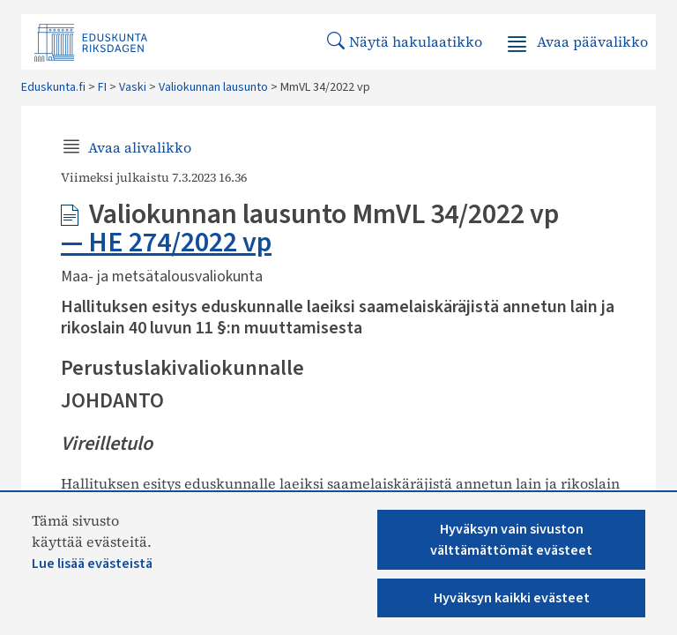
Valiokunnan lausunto (213, 87)
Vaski (132, 87)
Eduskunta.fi (53, 87)
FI (102, 87)
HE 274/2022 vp (180, 242)
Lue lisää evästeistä (92, 563)
